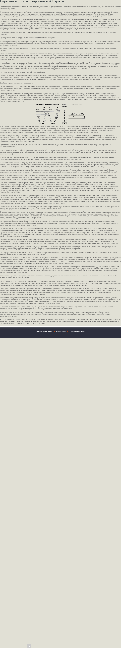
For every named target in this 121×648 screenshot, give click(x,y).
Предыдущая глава (44, 331)
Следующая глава (77, 331)
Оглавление (61, 331)
